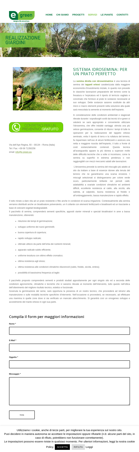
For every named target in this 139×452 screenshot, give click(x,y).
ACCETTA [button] (62, 447)
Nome (12, 324)
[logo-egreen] (22, 15)
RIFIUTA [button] (78, 447)
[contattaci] (36, 127)
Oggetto (13, 357)
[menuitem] (49, 15)
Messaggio (15, 374)
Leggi (89, 446)
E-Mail (12, 340)
